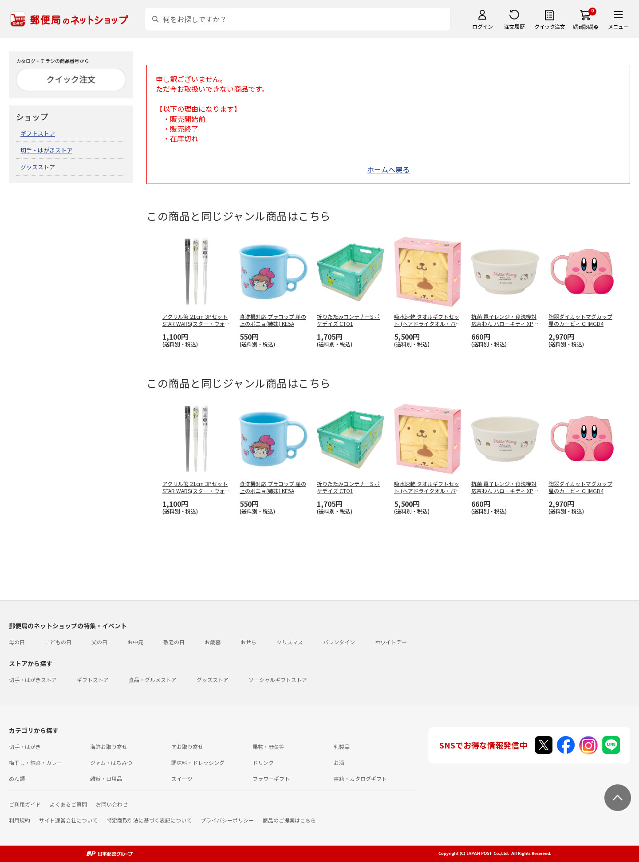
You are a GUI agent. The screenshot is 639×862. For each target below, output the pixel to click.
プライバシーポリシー (227, 820)
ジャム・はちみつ (111, 762)
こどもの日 (58, 642)
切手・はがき (25, 746)
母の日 (17, 642)
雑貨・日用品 (106, 778)
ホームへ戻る (388, 169)
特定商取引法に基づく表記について (149, 820)
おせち (248, 642)
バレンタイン (339, 642)
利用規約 (19, 820)
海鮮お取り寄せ (108, 746)
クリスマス (289, 642)
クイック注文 (549, 26)
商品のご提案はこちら (289, 820)
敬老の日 (174, 642)
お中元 (135, 642)
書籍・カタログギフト (360, 778)
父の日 (99, 642)
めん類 (17, 778)
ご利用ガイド (25, 804)
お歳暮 (213, 642)
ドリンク (263, 762)
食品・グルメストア (153, 679)
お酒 (339, 762)
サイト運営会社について (68, 820)
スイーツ (182, 778)
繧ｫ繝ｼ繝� (585, 26)
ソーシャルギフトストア (277, 679)
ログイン (482, 26)
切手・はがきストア (46, 150)
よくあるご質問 (68, 804)
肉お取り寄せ (187, 746)
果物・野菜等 (268, 746)
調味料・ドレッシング (198, 762)
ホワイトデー (391, 642)
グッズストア (37, 167)
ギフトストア (37, 133)
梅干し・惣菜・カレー (35, 762)
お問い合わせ (112, 804)
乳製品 (342, 746)
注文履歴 (514, 26)
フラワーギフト (271, 778)
